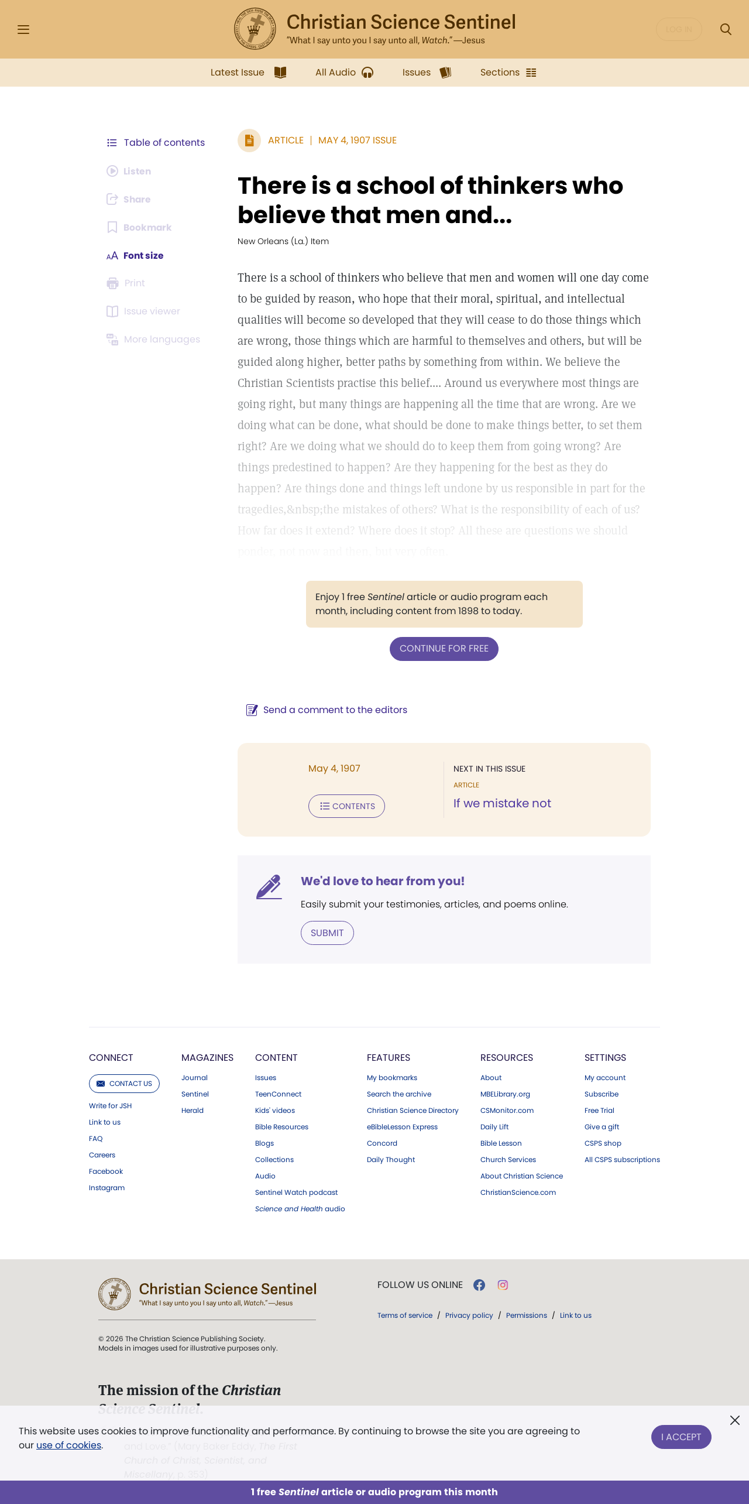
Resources (506, 1056)
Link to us (105, 1121)
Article (283, 140)
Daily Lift (494, 1125)
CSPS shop (603, 1142)
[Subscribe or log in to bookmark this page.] (140, 227)
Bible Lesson (501, 1142)
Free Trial (599, 1109)
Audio (265, 1174)
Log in (679, 29)
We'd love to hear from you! (380, 880)
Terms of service (404, 1314)
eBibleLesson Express (402, 1125)
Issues (265, 1076)
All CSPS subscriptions (622, 1158)
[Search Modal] (726, 29)
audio (300, 1207)
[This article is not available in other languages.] (155, 340)
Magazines (207, 1056)
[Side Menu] (23, 29)
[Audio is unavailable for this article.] (130, 171)
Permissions (526, 1314)
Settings (605, 1056)
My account (605, 1076)
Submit (325, 931)
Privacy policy (469, 1314)
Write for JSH (110, 1104)
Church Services (508, 1158)
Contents (344, 806)
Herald (192, 1109)
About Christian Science (521, 1174)
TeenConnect (278, 1093)
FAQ (95, 1137)
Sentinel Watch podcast (296, 1191)
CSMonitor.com (507, 1109)
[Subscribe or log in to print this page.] (127, 283)
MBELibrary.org (505, 1093)
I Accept (681, 1436)
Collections (274, 1158)
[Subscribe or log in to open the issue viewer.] (145, 311)
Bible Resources (281, 1125)
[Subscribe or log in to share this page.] (130, 199)
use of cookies (68, 1445)
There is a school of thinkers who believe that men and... (428, 200)
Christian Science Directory (413, 1109)
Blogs (264, 1142)
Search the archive (399, 1093)
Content (276, 1056)
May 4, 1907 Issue (355, 140)
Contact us (124, 1082)
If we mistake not (501, 803)
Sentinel (195, 1093)
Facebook (106, 1170)
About (490, 1076)
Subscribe (602, 1093)
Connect (111, 1056)
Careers (102, 1153)
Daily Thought (391, 1158)
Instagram (107, 1186)
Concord (382, 1142)
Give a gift (602, 1125)
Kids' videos (275, 1109)
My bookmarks (392, 1076)
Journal (194, 1076)
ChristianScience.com (518, 1191)
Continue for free (442, 648)
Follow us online (420, 1284)
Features (388, 1056)
